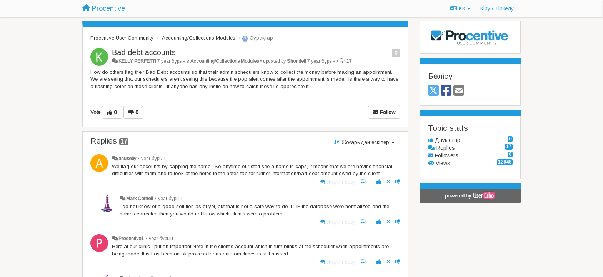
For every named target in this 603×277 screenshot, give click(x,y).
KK (460, 8)
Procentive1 (131, 238)
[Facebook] (446, 91)
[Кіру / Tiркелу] (497, 8)
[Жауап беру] (338, 182)
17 (349, 61)
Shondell (296, 61)
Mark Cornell (139, 198)
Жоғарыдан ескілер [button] (364, 142)
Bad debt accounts (144, 52)
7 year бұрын (151, 158)
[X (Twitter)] (433, 91)
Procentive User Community (121, 38)
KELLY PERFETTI (137, 61)
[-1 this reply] (397, 182)
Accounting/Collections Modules (198, 38)
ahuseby (127, 158)
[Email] (458, 91)
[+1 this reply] (378, 182)
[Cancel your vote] (388, 182)
